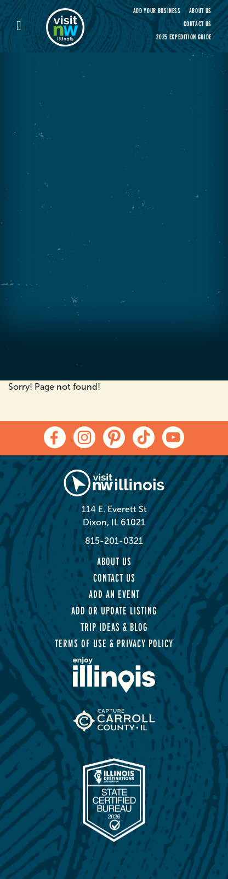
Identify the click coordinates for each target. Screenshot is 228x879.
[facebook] (55, 437)
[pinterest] (114, 437)
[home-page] (76, 26)
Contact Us (198, 24)
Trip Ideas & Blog (114, 627)
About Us (200, 11)
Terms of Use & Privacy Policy (114, 643)
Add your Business (157, 11)
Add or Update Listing (114, 611)
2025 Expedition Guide (184, 37)
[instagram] (84, 437)
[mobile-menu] (31, 26)
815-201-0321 (114, 541)
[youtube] (173, 437)
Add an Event (114, 594)
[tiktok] (144, 437)
